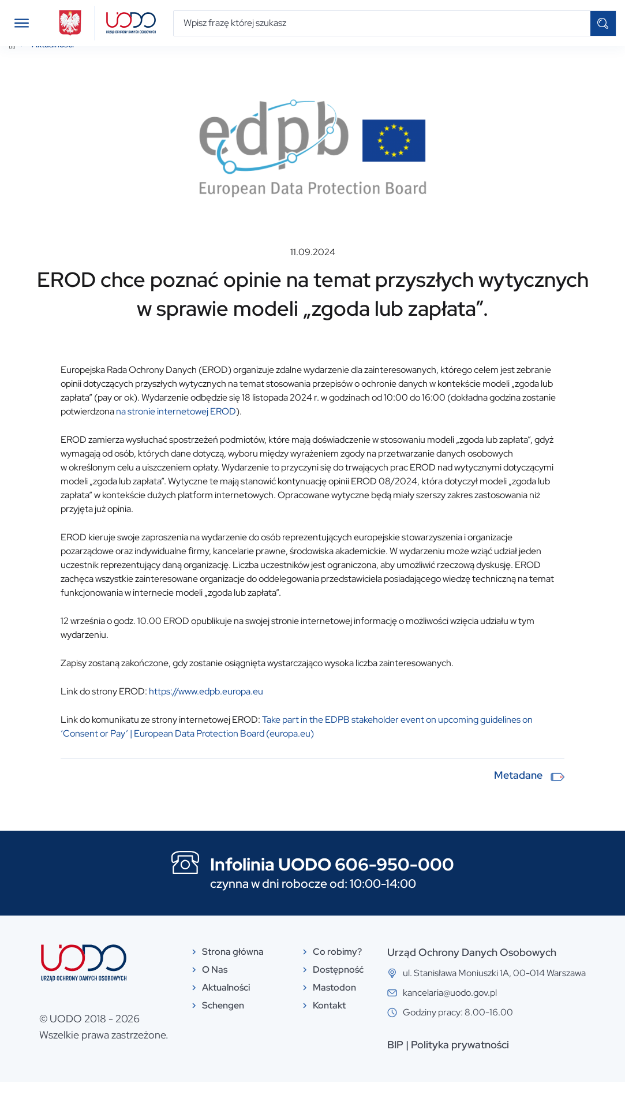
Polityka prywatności (460, 1064)
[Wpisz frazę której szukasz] (382, 23)
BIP (395, 1064)
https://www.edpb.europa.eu (206, 712)
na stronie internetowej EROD (176, 432)
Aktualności (53, 65)
